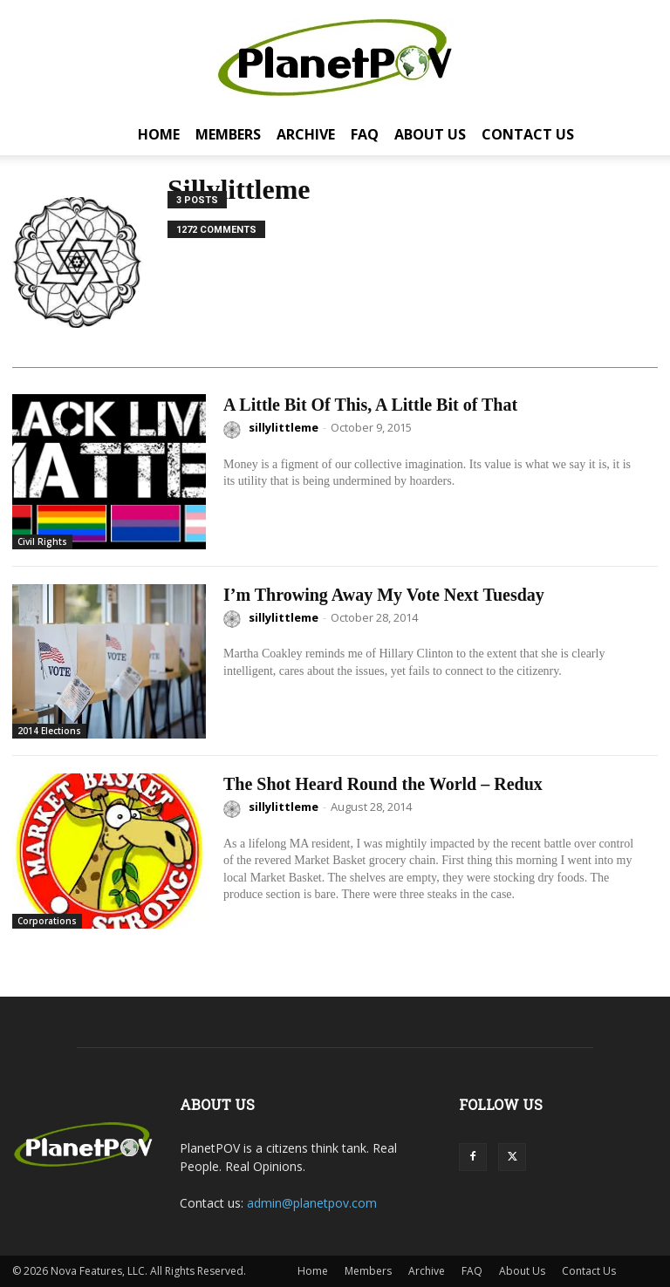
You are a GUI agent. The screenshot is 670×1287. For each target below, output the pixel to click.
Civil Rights (42, 541)
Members (228, 134)
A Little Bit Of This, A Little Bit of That (370, 404)
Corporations (47, 921)
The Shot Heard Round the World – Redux (383, 783)
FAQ (365, 134)
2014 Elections (49, 731)
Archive (306, 134)
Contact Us (528, 134)
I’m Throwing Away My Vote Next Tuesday (383, 594)
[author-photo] (234, 430)
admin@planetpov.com (312, 1203)
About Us (430, 134)
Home (159, 134)
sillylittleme (283, 427)
